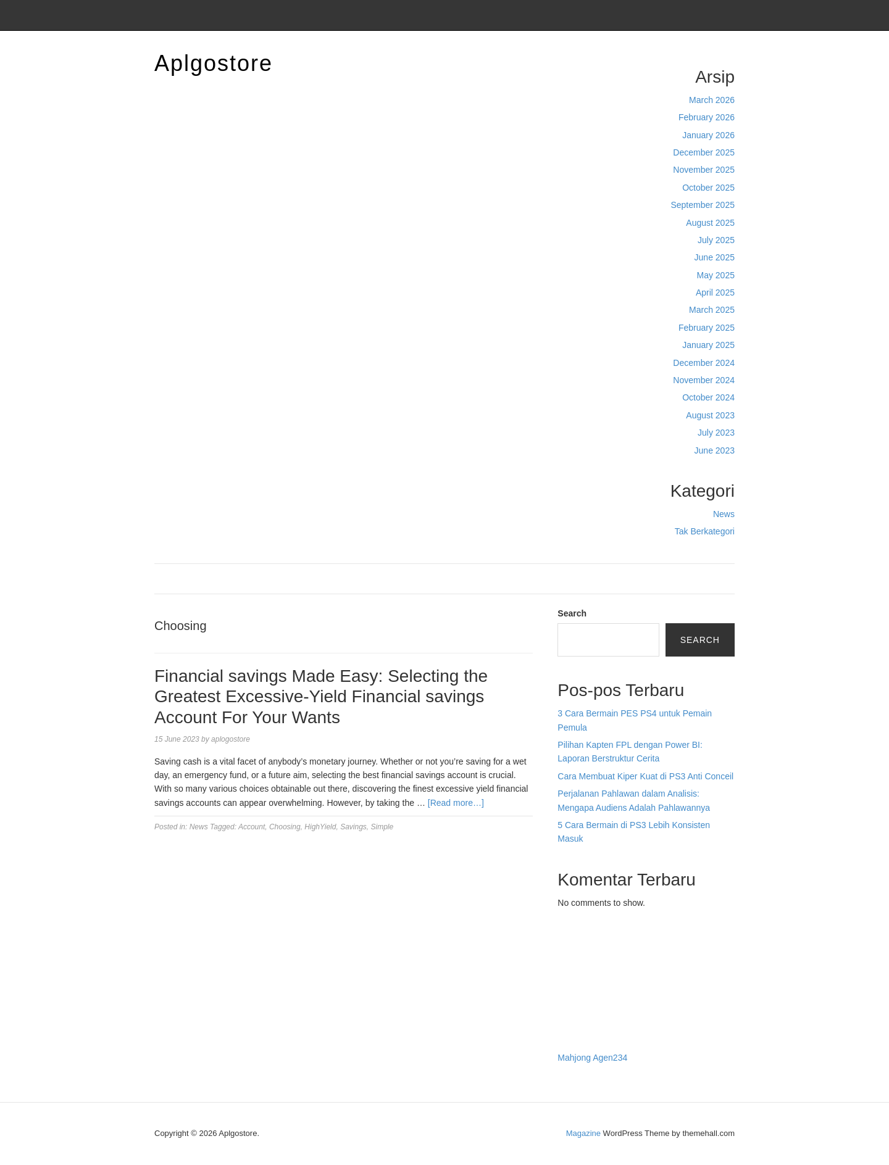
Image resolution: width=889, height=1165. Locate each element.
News (724, 514)
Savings (353, 827)
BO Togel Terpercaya (626, 949)
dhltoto (570, 949)
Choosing (285, 827)
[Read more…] (456, 803)
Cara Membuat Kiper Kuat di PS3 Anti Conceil (645, 776)
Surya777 (576, 1032)
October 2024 (708, 397)
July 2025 (716, 240)
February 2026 (706, 117)
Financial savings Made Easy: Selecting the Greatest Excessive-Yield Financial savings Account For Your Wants (321, 696)
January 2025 (708, 345)
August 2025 (710, 223)
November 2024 (704, 380)
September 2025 (702, 205)
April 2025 (715, 292)
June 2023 (715, 450)
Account (251, 827)
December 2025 (704, 152)
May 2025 (716, 275)
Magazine (583, 1133)
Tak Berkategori (705, 531)
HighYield (320, 827)
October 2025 (708, 188)
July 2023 (716, 432)
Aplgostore (213, 63)
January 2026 (708, 135)
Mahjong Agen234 (592, 1058)
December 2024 (704, 363)
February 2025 (706, 328)
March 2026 (712, 100)
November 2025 (704, 170)
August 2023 (710, 415)
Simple (382, 827)
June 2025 (715, 257)
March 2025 (712, 310)
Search (571, 613)
